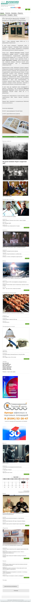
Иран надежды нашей (7, 223)
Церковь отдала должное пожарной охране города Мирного (14, 523)
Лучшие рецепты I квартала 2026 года (10, 319)
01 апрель (4, 318)
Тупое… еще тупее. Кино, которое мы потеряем (12, 288)
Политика (7, 13)
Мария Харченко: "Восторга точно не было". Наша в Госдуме (14, 220)
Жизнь (15, 15)
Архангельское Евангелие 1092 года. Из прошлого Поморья (14, 521)
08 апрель (4, 283)
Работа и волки (5, 463)
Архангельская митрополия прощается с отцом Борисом (13, 518)
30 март (4, 287)
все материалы (26, 227)
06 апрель (4, 219)
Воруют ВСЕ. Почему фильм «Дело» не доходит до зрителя (14, 247)
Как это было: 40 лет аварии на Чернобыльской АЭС (13, 278)
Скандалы (10, 15)
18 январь (12, 136)
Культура (18, 136)
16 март (4, 356)
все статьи (27, 323)
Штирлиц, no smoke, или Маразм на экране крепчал (12, 256)
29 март (4, 554)
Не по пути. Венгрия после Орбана (9, 216)
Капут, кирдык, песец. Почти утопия (9, 357)
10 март (4, 255)
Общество (20, 13)
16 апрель (4, 315)
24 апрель (4, 350)
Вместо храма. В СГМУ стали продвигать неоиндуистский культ (15, 281)
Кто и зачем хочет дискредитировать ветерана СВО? (13, 545)
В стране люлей (6, 316)
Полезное (16, 590)
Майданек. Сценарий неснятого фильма (10, 251)
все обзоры (27, 258)
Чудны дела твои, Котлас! (7, 472)
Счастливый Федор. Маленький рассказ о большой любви (14, 354)
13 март (4, 471)
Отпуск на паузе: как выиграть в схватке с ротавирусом (13, 575)
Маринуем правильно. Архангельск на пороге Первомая (13, 312)
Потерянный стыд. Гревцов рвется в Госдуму (11, 225)
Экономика (14, 13)
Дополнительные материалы (10, 586)
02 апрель (4, 353)
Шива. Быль (5, 351)
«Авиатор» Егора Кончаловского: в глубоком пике (12, 253)
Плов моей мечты (6, 322)
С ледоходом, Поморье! (7, 469)
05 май (3, 517)
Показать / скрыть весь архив (9, 371)
